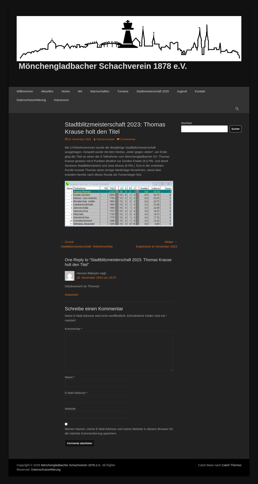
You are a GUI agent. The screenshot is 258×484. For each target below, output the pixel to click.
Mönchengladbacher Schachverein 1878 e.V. (103, 66)
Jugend (182, 91)
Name (70, 377)
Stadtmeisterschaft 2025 (152, 91)
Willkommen (25, 91)
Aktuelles (47, 91)
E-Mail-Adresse (76, 392)
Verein (65, 91)
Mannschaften (99, 91)
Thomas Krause (105, 139)
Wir (80, 91)
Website (70, 408)
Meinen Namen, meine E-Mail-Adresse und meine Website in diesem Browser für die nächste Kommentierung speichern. (119, 431)
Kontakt (200, 91)
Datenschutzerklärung (31, 100)
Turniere (122, 91)
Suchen (186, 123)
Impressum (61, 100)
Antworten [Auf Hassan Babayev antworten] (71, 294)
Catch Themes (231, 465)
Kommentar (73, 328)
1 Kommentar (127, 139)
